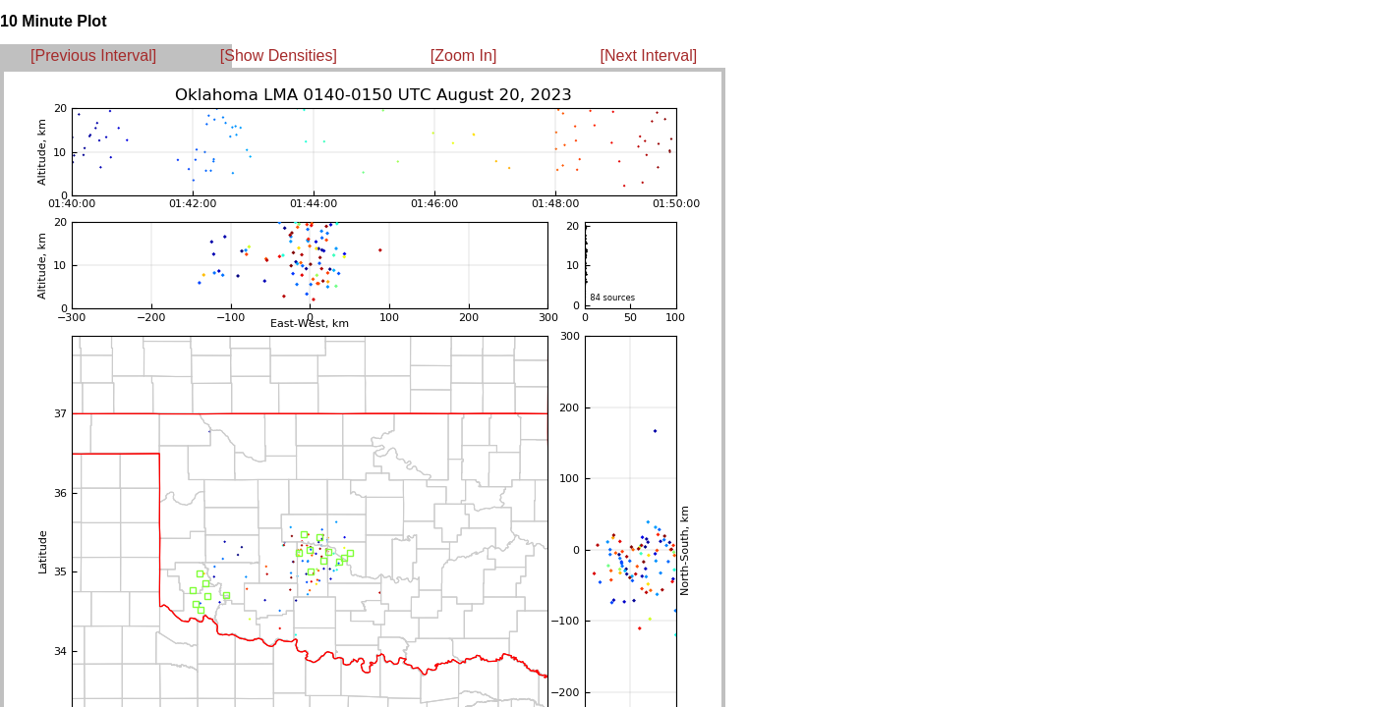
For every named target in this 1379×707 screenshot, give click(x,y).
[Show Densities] (278, 55)
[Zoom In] (464, 55)
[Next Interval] (649, 55)
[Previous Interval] (93, 55)
